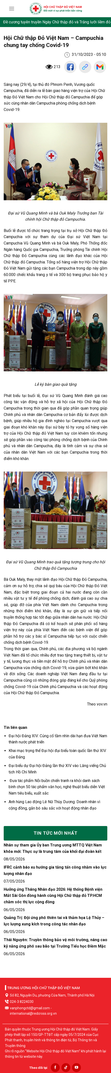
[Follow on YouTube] (76, 1067)
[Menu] (12, 8)
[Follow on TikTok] (65, 1067)
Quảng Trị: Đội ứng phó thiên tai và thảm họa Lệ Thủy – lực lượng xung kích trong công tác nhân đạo (54, 920)
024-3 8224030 (22, 1002)
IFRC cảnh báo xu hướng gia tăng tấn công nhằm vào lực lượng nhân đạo (55, 870)
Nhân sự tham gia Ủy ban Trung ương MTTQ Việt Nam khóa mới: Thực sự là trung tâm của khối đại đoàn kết (53, 848)
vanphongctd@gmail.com (30, 1008)
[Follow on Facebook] (55, 1067)
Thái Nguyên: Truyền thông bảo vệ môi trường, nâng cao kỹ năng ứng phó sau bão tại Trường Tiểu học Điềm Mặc (55, 943)
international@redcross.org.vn (33, 1013)
